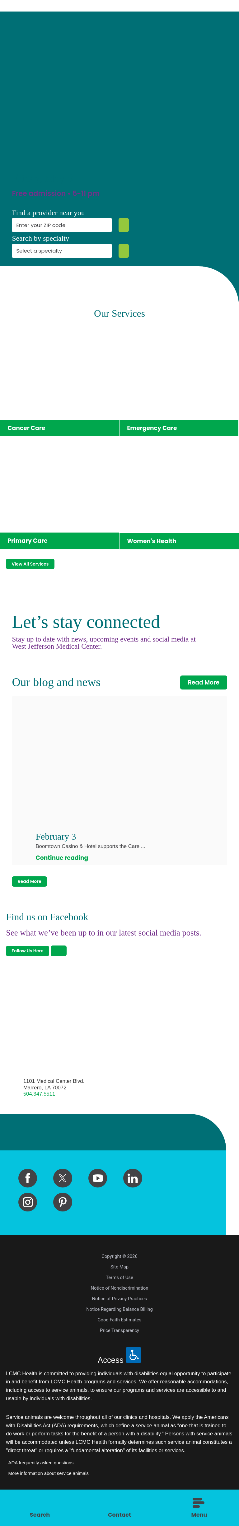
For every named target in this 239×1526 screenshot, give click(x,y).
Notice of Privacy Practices (119, 1315)
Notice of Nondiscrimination (119, 1305)
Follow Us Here (35, 966)
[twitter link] (62, 1195)
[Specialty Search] (122, 251)
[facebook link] (27, 1195)
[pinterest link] (62, 1219)
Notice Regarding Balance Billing (119, 1326)
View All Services (38, 568)
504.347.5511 (39, 1111)
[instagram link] (27, 1219)
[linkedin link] (132, 1195)
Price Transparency (119, 1347)
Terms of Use (119, 1294)
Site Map (119, 1284)
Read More (204, 689)
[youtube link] (97, 1195)
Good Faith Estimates (119, 1336)
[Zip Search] (122, 225)
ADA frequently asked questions (41, 1479)
